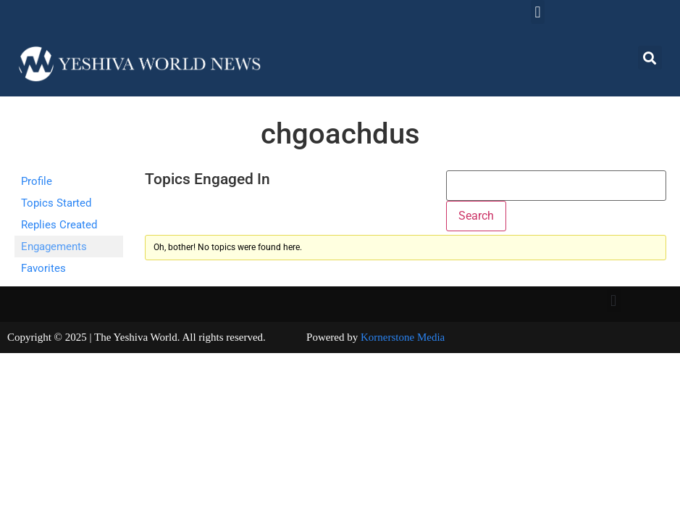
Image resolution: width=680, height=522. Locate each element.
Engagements (54, 246)
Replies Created (59, 224)
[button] (538, 12)
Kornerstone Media (403, 337)
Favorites (43, 268)
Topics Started (56, 203)
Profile (36, 181)
